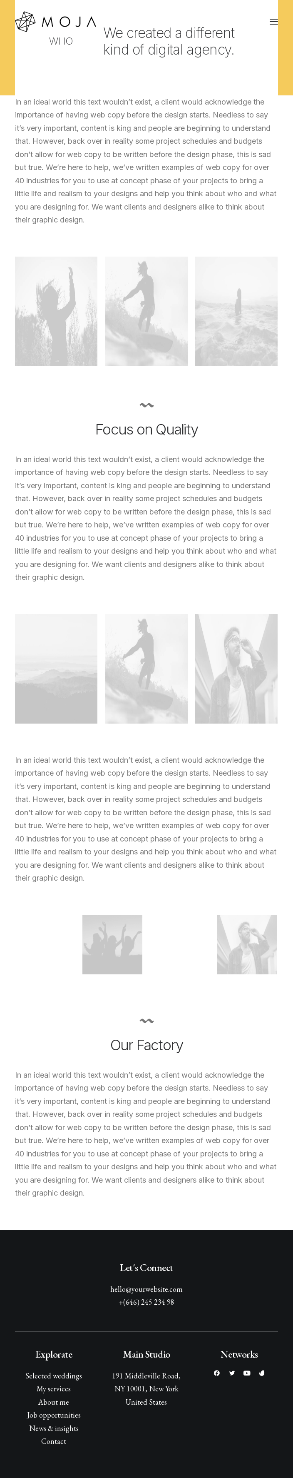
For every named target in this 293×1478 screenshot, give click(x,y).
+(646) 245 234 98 (146, 1302)
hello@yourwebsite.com (146, 1289)
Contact (53, 1441)
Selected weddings (53, 1376)
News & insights (54, 1428)
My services (54, 1388)
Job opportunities (54, 1415)
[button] (274, 21)
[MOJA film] (55, 21)
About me (53, 1402)
